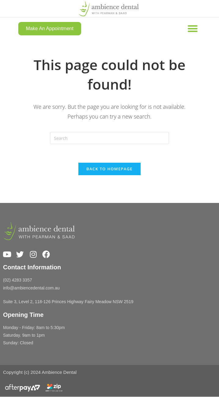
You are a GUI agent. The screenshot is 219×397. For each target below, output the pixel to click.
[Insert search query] (109, 138)
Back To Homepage (109, 169)
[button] (193, 28)
